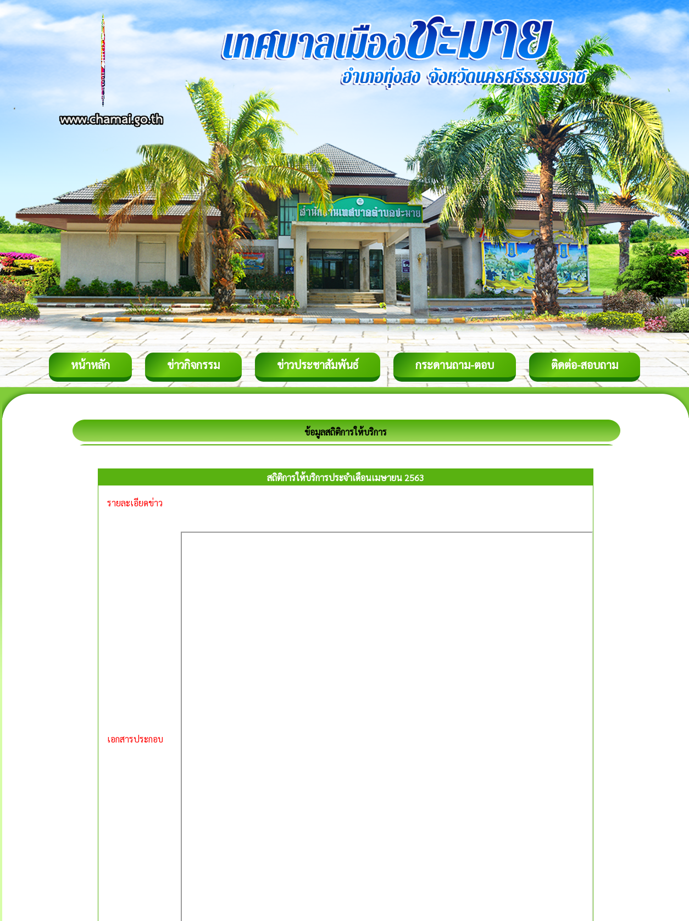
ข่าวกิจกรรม (193, 365)
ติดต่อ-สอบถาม (584, 365)
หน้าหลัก (90, 365)
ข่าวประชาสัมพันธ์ (317, 365)
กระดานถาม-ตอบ (454, 365)
